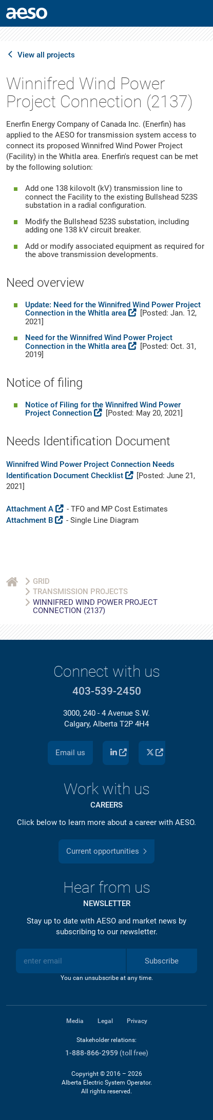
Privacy (137, 1021)
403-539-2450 (106, 691)
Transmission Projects (80, 591)
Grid (41, 581)
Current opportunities (102, 851)
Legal (105, 1021)
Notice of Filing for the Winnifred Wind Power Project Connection (103, 409)
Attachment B (29, 520)
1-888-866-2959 (91, 1053)
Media (75, 1021)
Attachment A (29, 509)
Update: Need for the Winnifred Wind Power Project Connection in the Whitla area (113, 309)
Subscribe (162, 961)
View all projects (46, 55)
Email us (70, 752)
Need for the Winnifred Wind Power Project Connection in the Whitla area (98, 342)
